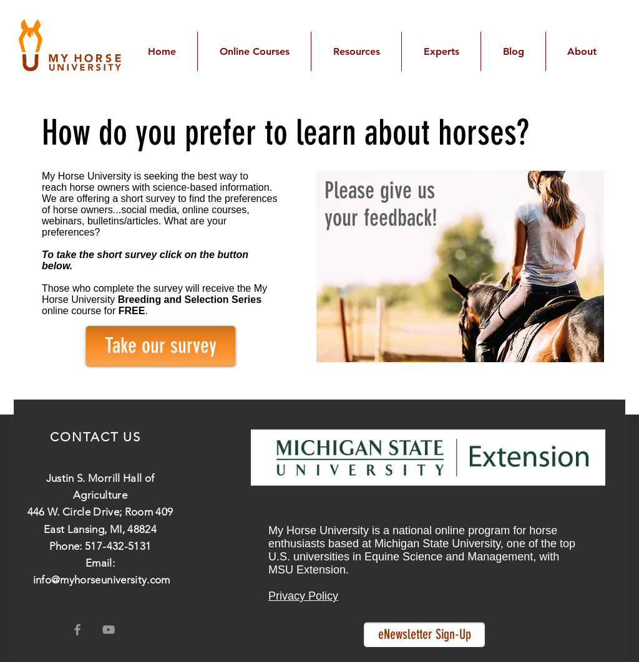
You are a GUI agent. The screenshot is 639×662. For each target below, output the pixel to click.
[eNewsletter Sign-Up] (424, 634)
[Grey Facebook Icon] (77, 629)
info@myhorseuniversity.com (101, 579)
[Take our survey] (160, 346)
